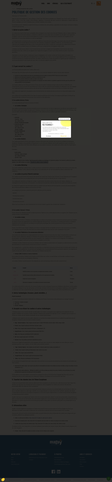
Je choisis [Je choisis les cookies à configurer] (48, 136)
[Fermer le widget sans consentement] (64, 119)
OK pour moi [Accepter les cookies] (63, 136)
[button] (3, 479)
